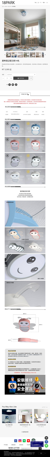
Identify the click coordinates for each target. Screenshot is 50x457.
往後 (46, 407)
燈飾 (6, 6)
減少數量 (3, 78)
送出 (40, 448)
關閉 (45, 453)
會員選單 (38, 2)
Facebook (9, 84)
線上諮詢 (36, 444)
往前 (42, 407)
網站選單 (47, 2)
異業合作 (44, 444)
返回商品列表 (25, 431)
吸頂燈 (9, 6)
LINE (12, 84)
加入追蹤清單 (31, 78)
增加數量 (11, 78)
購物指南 (13, 444)
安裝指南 (21, 444)
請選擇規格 (21, 74)
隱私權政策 (19, 455)
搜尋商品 (40, 2)
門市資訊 (6, 444)
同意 (41, 453)
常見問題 (29, 444)
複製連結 (16, 84)
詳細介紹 (23, 94)
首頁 (3, 6)
